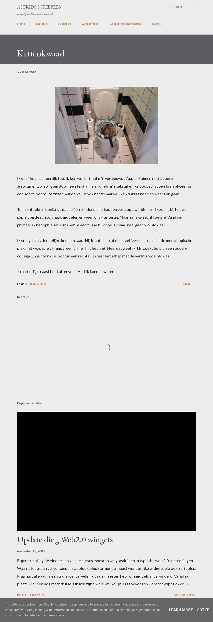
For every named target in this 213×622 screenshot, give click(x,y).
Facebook (64, 23)
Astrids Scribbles (39, 7)
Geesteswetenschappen (125, 23)
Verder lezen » (185, 595)
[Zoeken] (176, 7)
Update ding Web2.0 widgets (65, 539)
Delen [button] (186, 284)
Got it (203, 610)
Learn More (181, 610)
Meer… (156, 23)
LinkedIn (41, 23)
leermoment (37, 284)
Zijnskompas (90, 23)
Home (21, 23)
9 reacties (37, 595)
